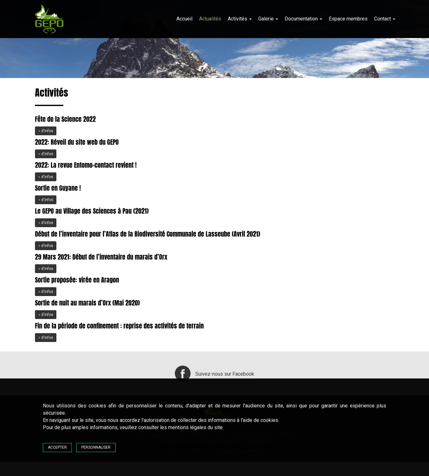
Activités (240, 19)
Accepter (57, 447)
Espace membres (348, 19)
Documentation (303, 19)
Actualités (210, 19)
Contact (384, 19)
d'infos (45, 131)
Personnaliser (96, 447)
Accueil (184, 19)
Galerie (268, 19)
